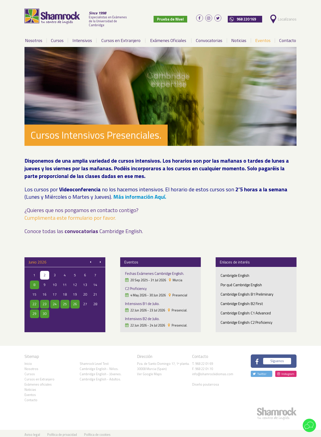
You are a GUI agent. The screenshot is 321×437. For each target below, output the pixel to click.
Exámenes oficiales (38, 381)
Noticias (238, 38)
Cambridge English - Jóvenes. (100, 371)
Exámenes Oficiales (168, 38)
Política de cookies (97, 432)
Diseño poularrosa (205, 381)
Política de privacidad (62, 432)
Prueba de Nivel (175, 18)
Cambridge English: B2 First (242, 301)
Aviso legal (32, 432)
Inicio (28, 361)
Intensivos (82, 38)
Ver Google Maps (149, 371)
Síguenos (277, 358)
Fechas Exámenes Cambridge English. (154, 271)
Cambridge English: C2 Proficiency (246, 320)
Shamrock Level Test (94, 361)
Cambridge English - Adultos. (100, 376)
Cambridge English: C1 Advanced (246, 311)
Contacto (287, 38)
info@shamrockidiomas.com (212, 371)
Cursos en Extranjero (120, 38)
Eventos (263, 38)
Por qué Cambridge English (241, 283)
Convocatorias (209, 38)
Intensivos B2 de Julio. (142, 316)
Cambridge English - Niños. (99, 366)
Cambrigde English (235, 273)
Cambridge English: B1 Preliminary (247, 292)
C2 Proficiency (136, 286)
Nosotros (33, 38)
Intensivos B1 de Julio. (142, 301)
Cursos (57, 38)
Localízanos (288, 18)
